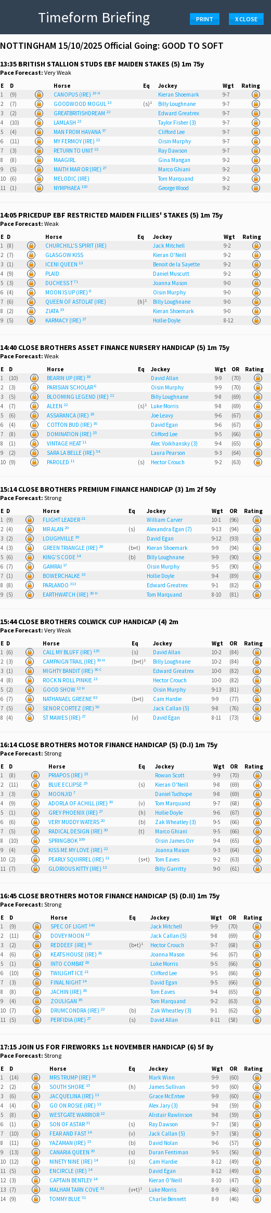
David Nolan (163, 1143)
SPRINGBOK (66, 840)
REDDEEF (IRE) (71, 945)
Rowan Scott (170, 775)
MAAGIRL (64, 160)
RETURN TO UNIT (76, 150)
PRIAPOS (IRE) (68, 775)
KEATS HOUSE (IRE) (76, 954)
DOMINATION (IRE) (72, 434)
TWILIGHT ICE (69, 973)
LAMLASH (67, 122)
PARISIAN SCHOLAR (71, 387)
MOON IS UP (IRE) (68, 292)
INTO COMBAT (69, 963)
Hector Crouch (168, 462)
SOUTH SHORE (69, 1086)
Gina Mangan (174, 160)
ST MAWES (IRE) (64, 717)
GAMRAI (55, 566)
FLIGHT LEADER (64, 519)
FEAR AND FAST (70, 1133)
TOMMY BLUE (67, 1199)
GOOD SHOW (64, 689)
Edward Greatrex (178, 113)
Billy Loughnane (177, 103)
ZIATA (54, 311)
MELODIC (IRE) (71, 178)
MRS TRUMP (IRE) (72, 1077)
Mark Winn (162, 1077)
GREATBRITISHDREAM (82, 113)
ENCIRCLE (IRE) (70, 1171)
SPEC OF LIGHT (72, 926)
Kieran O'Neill (169, 255)
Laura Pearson (168, 452)
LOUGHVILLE (61, 538)
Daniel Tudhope (173, 794)
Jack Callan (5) (171, 708)
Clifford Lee (171, 132)
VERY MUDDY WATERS (76, 822)
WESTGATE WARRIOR (77, 1114)
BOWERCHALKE (64, 575)
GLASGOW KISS (64, 255)
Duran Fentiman (168, 1152)
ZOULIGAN (66, 1001)
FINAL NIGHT (68, 982)
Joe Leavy (162, 415)
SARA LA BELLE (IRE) (73, 452)
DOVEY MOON (69, 935)
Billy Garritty (170, 868)
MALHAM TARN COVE (76, 1189)
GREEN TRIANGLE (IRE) (73, 547)
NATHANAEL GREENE (70, 699)
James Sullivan (167, 1086)
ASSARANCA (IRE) (70, 415)
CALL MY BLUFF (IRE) (71, 652)
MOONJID (61, 794)
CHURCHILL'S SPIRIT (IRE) (76, 245)
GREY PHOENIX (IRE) (75, 812)
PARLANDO (59, 585)
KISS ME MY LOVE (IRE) (78, 850)
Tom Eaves (167, 859)
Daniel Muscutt (171, 273)
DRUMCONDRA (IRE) (77, 1010)
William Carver (165, 519)
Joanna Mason (170, 283)
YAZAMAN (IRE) (70, 1143)
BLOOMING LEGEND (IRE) (80, 396)
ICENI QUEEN (64, 264)
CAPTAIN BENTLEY (73, 1180)
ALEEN (57, 406)
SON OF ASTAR (69, 1124)
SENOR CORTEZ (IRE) (71, 708)
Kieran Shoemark (178, 94)
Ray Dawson (172, 150)
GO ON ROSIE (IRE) (75, 1105)
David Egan (164, 424)
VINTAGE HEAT (66, 443)
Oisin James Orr (174, 840)
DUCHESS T (61, 283)
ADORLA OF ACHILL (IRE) (80, 803)
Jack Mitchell (169, 245)
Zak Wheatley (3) (175, 822)
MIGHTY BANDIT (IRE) (72, 671)
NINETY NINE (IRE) (73, 1161)
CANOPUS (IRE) (77, 94)
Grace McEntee (167, 1096)
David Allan (164, 378)
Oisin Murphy (174, 141)
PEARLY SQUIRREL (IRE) (78, 859)
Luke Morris (164, 406)
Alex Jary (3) (163, 1105)
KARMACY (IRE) (65, 320)
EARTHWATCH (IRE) (70, 594)
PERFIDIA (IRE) (70, 1019)
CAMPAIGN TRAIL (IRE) (74, 661)
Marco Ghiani (174, 169)
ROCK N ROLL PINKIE (70, 680)
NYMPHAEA (70, 188)
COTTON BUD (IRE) (72, 424)
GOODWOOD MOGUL (82, 103)
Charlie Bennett (167, 1199)
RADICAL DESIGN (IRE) (78, 831)
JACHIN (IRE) (68, 991)
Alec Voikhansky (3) (174, 443)
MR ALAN (56, 529)
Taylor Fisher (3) (177, 122)
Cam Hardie (167, 699)
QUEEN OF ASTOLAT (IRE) (75, 301)
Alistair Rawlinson (170, 1114)
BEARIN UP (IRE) (69, 378)
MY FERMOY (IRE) (77, 141)
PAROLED (60, 462)
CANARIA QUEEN (72, 1152)
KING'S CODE (62, 557)
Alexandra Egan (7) (169, 529)
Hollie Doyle (166, 320)
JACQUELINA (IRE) (74, 1096)
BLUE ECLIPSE (67, 784)
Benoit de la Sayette (176, 264)
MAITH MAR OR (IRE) (80, 169)
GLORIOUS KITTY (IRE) (77, 868)
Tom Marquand (175, 178)
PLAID (52, 273)
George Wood (173, 188)
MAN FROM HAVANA (80, 132)
